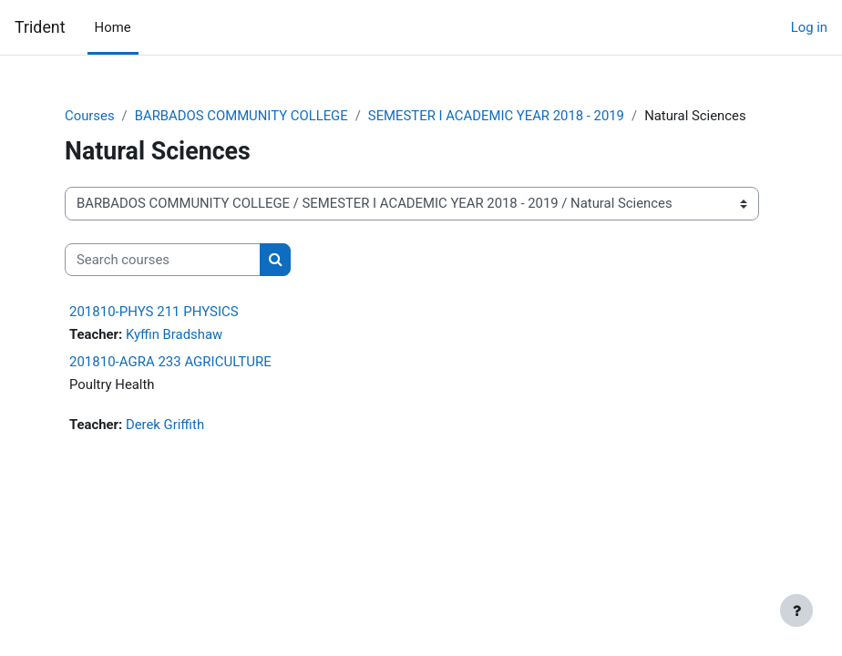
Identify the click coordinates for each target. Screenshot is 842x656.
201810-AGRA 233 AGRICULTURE (170, 362)
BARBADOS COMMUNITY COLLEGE (241, 116)
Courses (90, 116)
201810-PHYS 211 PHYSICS (154, 311)
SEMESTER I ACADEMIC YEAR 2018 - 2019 (496, 116)
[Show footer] (796, 610)
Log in (809, 27)
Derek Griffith (165, 424)
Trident (40, 26)
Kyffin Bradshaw (174, 334)
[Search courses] (163, 259)
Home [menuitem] (113, 27)
